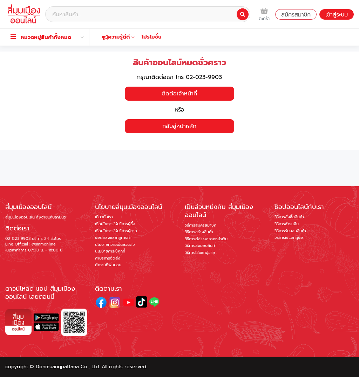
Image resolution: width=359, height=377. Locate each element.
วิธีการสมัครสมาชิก (200, 225)
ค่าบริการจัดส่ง (107, 258)
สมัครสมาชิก (296, 15)
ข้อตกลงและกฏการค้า (113, 238)
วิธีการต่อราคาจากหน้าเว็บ (206, 239)
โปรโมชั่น (152, 37)
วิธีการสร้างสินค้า (199, 232)
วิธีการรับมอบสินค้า (290, 231)
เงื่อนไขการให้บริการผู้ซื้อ (115, 224)
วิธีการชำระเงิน (287, 224)
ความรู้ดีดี (118, 37)
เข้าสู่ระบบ (336, 15)
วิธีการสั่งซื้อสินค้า (289, 217)
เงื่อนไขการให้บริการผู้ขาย (116, 231)
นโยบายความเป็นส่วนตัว (115, 245)
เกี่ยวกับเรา (104, 217)
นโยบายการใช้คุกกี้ (110, 251)
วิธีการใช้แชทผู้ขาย (200, 253)
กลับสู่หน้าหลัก (179, 126)
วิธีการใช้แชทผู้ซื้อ (289, 238)
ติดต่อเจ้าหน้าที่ (179, 93)
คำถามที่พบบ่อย (108, 265)
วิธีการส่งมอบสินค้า (201, 246)
